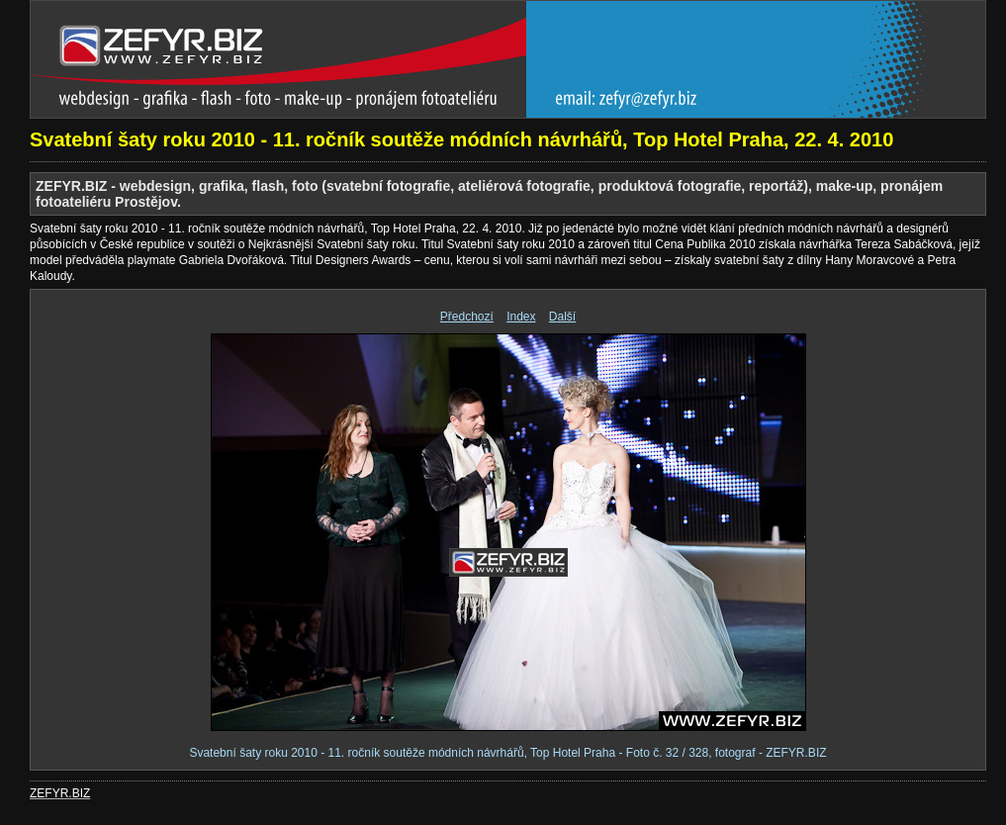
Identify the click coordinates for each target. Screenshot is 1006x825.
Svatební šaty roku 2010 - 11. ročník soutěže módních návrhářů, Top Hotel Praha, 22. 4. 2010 (461, 139)
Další (562, 316)
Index (520, 316)
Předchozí (467, 316)
